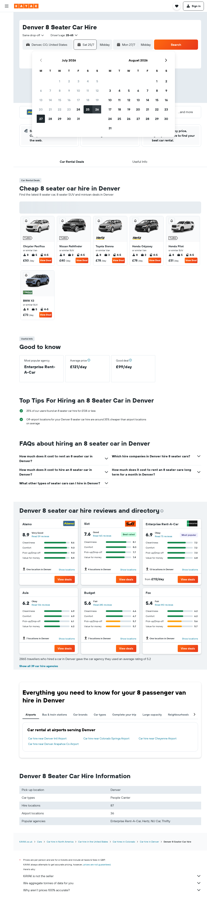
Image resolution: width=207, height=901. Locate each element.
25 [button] (87, 109)
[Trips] (7, 90)
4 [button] (88, 81)
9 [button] (69, 91)
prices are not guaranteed (97, 864)
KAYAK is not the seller (112, 876)
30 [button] (69, 119)
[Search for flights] (7, 18)
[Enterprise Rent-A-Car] (192, 524)
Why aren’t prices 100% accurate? (112, 890)
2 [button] (69, 81)
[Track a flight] (7, 62)
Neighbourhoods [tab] (178, 714)
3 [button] (78, 81)
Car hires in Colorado (124, 841)
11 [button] (88, 91)
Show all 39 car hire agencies (38, 666)
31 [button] (78, 119)
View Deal (45, 260)
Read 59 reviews (40, 536)
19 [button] (97, 100)
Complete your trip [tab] (124, 714)
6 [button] (41, 91)
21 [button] (50, 109)
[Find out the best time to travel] (7, 70)
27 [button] (41, 119)
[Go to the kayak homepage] (26, 6)
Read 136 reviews (41, 604)
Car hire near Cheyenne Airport (158, 738)
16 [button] (69, 100)
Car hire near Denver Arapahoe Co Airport (53, 744)
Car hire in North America (60, 841)
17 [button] (78, 100)
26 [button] (97, 109)
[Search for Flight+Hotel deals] (7, 43)
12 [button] (97, 91)
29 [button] (59, 119)
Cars (39, 841)
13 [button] (40, 100)
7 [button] (50, 91)
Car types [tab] (100, 714)
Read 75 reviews (163, 536)
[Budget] (130, 593)
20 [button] (41, 109)
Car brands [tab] (80, 714)
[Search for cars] (7, 34)
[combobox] (33, 35)
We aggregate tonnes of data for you (112, 883)
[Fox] (194, 593)
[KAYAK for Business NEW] (7, 78)
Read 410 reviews (164, 604)
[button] (6, 6)
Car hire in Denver (149, 841)
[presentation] (162, 511)
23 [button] (69, 109)
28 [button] (50, 119)
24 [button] (78, 109)
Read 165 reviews (102, 535)
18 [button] (87, 100)
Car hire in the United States (93, 841)
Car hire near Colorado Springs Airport (106, 738)
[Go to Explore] (7, 54)
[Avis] (70, 593)
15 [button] (59, 100)
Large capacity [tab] (152, 714)
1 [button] (59, 81)
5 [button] (97, 81)
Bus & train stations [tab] (54, 714)
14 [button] (50, 100)
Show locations (67, 569)
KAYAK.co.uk (25, 841)
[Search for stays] (7, 26)
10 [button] (78, 91)
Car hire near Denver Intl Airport (47, 738)
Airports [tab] (31, 714)
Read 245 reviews (102, 604)
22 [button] (59, 109)
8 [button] (60, 91)
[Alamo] (69, 524)
